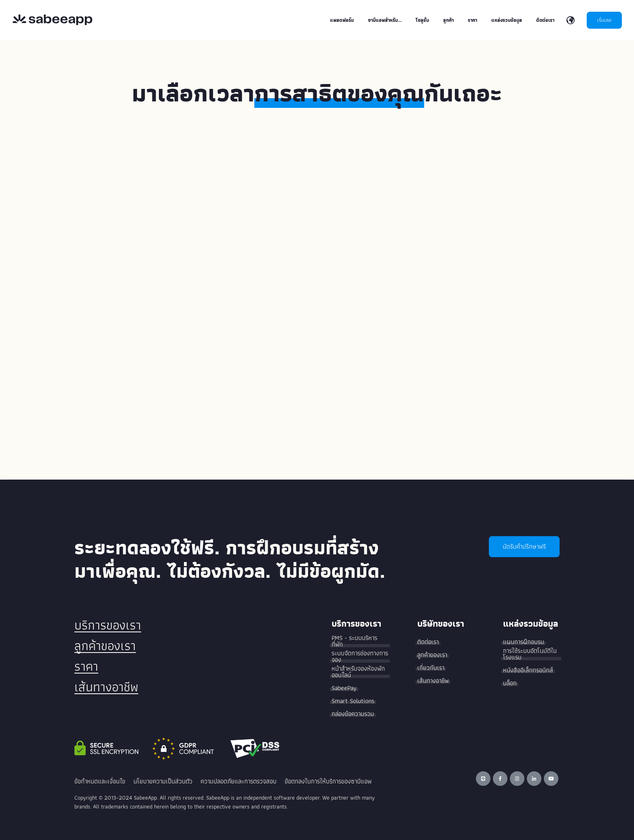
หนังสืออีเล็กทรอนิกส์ (528, 670)
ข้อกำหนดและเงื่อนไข (99, 781)
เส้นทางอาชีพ (106, 686)
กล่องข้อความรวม (353, 714)
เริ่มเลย (604, 19)
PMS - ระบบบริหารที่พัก (354, 641)
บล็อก (510, 683)
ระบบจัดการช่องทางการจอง (360, 656)
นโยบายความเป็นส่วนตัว (162, 781)
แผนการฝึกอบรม (523, 642)
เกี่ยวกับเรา (430, 668)
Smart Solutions (353, 701)
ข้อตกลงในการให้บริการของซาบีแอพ (328, 781)
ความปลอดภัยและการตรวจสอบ (239, 781)
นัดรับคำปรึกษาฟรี (524, 546)
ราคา (86, 666)
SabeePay (344, 688)
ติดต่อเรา (428, 642)
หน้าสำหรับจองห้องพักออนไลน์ (358, 671)
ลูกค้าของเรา (105, 645)
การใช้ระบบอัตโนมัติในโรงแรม (530, 654)
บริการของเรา (107, 625)
